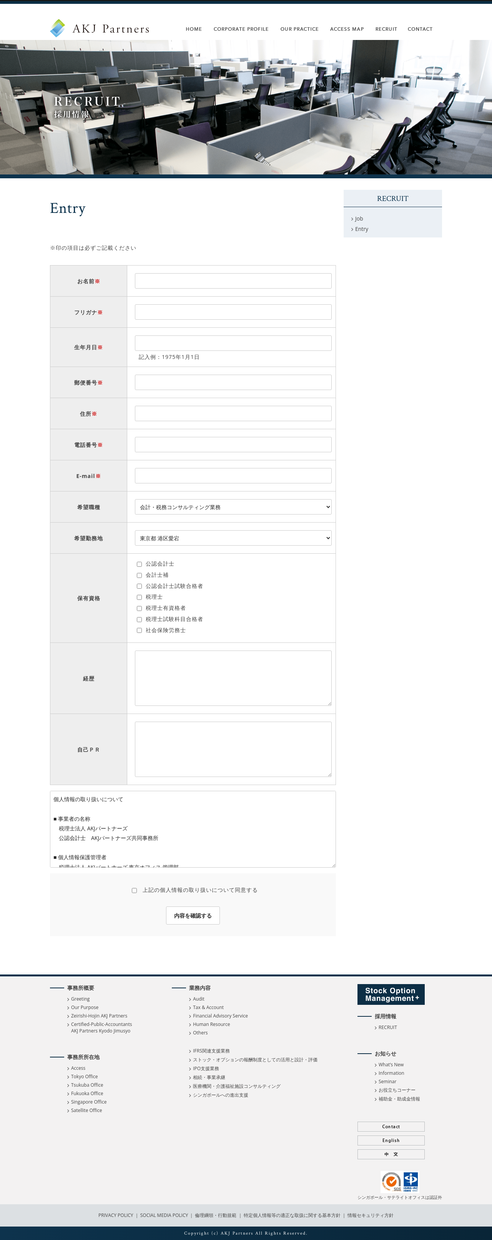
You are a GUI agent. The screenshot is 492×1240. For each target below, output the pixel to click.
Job (359, 218)
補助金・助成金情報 (399, 1099)
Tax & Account (208, 1007)
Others (200, 1032)
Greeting (80, 999)
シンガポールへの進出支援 (220, 1095)
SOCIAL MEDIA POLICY (163, 1215)
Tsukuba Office (87, 1085)
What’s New (391, 1064)
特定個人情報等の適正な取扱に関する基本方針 (292, 1215)
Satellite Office (86, 1110)
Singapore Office (88, 1102)
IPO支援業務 (206, 1068)
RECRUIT (388, 1027)
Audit (198, 999)
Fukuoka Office (87, 1093)
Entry (361, 228)
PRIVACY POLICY (116, 1215)
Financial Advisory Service (220, 1016)
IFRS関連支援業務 (211, 1050)
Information (391, 1073)
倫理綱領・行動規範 (215, 1215)
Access (78, 1068)
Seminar (387, 1081)
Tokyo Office (84, 1076)
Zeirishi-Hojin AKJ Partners (99, 1016)
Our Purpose (84, 1007)
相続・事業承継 (209, 1077)
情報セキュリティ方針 (370, 1215)
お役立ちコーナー (397, 1090)
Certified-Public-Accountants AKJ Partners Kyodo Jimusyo (101, 1027)
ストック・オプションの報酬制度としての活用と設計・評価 (255, 1059)
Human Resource (211, 1024)
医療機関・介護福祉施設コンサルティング (237, 1086)
